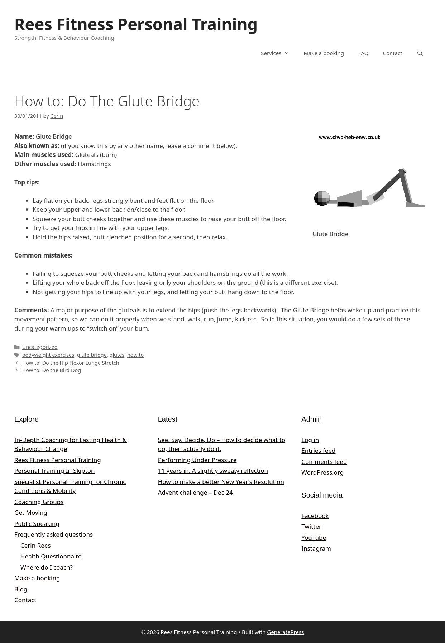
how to (135, 354)
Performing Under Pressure (197, 460)
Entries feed (318, 450)
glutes (117, 354)
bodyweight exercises (48, 354)
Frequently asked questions (53, 534)
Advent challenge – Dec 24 (195, 492)
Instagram (316, 548)
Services (278, 53)
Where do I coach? (46, 567)
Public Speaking (36, 523)
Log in (310, 440)
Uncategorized (40, 347)
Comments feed (324, 461)
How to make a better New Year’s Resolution (221, 482)
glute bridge (92, 354)
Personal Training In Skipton (54, 470)
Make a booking (323, 53)
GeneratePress (285, 631)
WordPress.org (322, 472)
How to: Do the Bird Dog (51, 370)
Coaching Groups (38, 502)
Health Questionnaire (51, 556)
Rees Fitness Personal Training (136, 24)
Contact (392, 53)
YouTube (313, 537)
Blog (20, 589)
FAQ (363, 53)
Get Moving (30, 512)
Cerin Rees (35, 545)
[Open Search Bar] (420, 53)
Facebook (315, 516)
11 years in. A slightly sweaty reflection (213, 470)
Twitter (311, 526)
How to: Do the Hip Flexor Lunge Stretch (70, 362)
